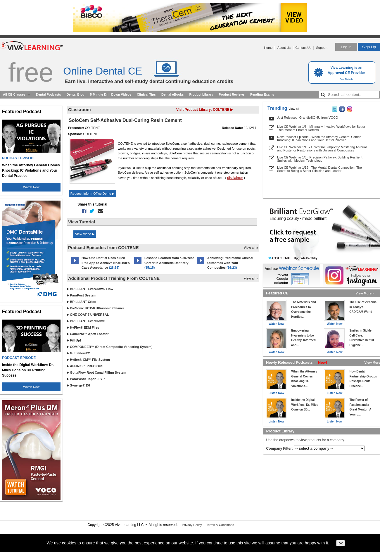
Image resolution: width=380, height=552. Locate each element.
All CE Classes (14, 94)
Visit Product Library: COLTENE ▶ (204, 110)
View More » (365, 293)
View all (294, 109)
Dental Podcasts (48, 94)
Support (321, 47)
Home (268, 47)
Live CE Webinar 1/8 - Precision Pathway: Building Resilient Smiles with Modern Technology (319, 159)
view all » (251, 278)
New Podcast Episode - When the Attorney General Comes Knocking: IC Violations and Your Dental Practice (319, 138)
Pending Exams (262, 94)
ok (340, 543)
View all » (251, 247)
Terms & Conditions (220, 525)
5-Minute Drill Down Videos (111, 94)
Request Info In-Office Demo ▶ (92, 193)
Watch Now (31, 187)
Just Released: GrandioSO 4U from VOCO (307, 117)
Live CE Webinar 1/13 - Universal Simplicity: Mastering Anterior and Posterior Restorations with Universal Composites (322, 148)
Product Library (201, 94)
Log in (346, 47)
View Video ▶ (84, 234)
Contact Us (303, 47)
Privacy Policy (192, 525)
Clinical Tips (146, 94)
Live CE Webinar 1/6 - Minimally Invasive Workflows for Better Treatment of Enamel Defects (321, 128)
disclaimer (235, 178)
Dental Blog (75, 94)
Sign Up (369, 47)
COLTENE (90, 134)
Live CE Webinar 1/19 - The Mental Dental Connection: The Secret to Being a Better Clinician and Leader (319, 169)
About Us (284, 47)
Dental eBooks (172, 94)
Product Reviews (232, 94)
